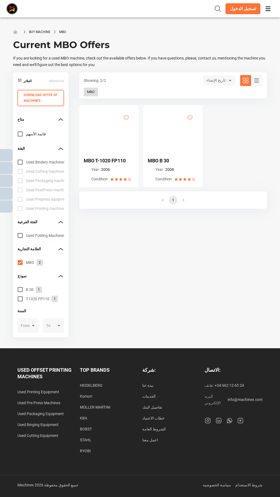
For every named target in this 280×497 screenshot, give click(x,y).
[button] (242, 8)
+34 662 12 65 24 (229, 385)
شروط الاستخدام (249, 485)
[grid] (40, 185)
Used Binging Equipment (38, 424)
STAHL (85, 440)
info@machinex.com (245, 399)
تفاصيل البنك (152, 407)
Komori (86, 396)
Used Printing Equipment (38, 392)
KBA (83, 418)
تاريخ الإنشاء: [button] (216, 80)
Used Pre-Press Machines (38, 403)
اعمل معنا (150, 440)
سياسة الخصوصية (217, 485)
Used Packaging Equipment (40, 414)
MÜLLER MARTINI (95, 407)
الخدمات (149, 396)
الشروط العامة (154, 429)
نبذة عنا (147, 385)
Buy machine (39, 32)
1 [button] (173, 200)
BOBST (86, 429)
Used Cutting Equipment (37, 435)
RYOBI (85, 451)
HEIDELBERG (91, 385)
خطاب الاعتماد (153, 418)
